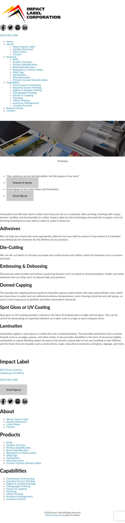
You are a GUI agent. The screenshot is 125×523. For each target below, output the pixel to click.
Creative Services (22, 105)
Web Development (53, 515)
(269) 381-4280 (9, 35)
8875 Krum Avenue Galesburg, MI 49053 (12, 371)
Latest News (20, 51)
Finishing (18, 97)
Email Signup (20, 195)
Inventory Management (26, 102)
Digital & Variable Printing (27, 90)
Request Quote (14, 107)
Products (11, 56)
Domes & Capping (23, 95)
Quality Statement (23, 49)
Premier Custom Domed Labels (30, 79)
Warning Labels (21, 77)
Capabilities (12, 82)
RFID (16, 59)
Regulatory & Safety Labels (28, 69)
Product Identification (25, 64)
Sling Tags (18, 72)
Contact (10, 110)
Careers (17, 54)
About (9, 43)
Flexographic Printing (25, 92)
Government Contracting (27, 84)
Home (9, 41)
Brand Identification (24, 66)
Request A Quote (22, 182)
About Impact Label (24, 46)
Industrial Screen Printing (27, 87)
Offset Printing (21, 100)
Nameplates (19, 74)
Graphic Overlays (22, 61)
